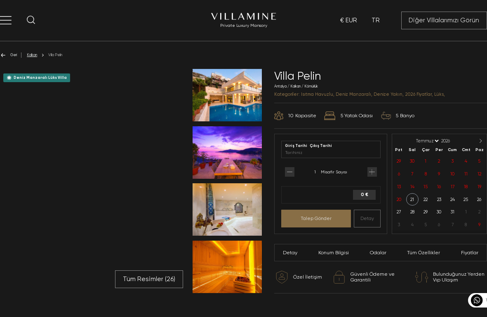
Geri (8, 55)
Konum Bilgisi (333, 252)
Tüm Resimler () (149, 279)
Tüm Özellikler (423, 252)
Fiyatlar (469, 252)
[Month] (427, 141)
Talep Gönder (316, 218)
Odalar (378, 252)
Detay (367, 218)
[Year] (452, 141)
